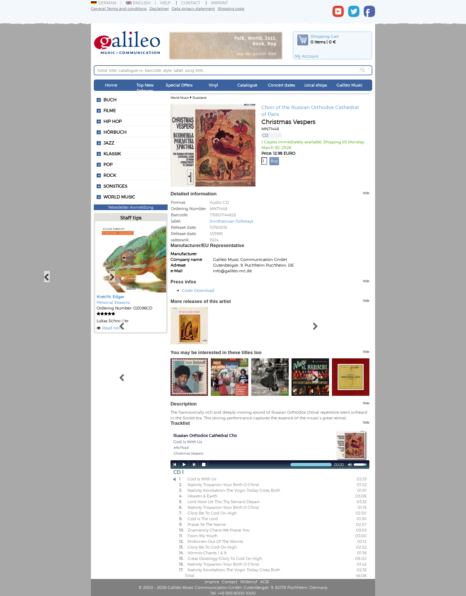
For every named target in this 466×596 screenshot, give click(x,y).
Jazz (108, 142)
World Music (119, 196)
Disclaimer (159, 8)
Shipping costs (231, 8)
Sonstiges (115, 186)
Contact (190, 2)
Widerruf (248, 581)
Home (111, 85)
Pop (108, 164)
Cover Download (198, 290)
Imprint (219, 2)
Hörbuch (114, 132)
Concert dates (281, 85)
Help (165, 2)
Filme (109, 110)
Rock (109, 175)
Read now (112, 327)
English (138, 2)
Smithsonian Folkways (231, 221)
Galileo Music (349, 85)
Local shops (315, 85)
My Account (306, 56)
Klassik (112, 153)
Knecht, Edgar (110, 296)
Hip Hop (112, 121)
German (103, 2)
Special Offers (179, 85)
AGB (264, 581)
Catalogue (247, 85)
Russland (199, 97)
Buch (109, 99)
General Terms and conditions (119, 8)
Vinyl (213, 85)
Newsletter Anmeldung (130, 207)
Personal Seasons (113, 302)
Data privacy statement (193, 8)
